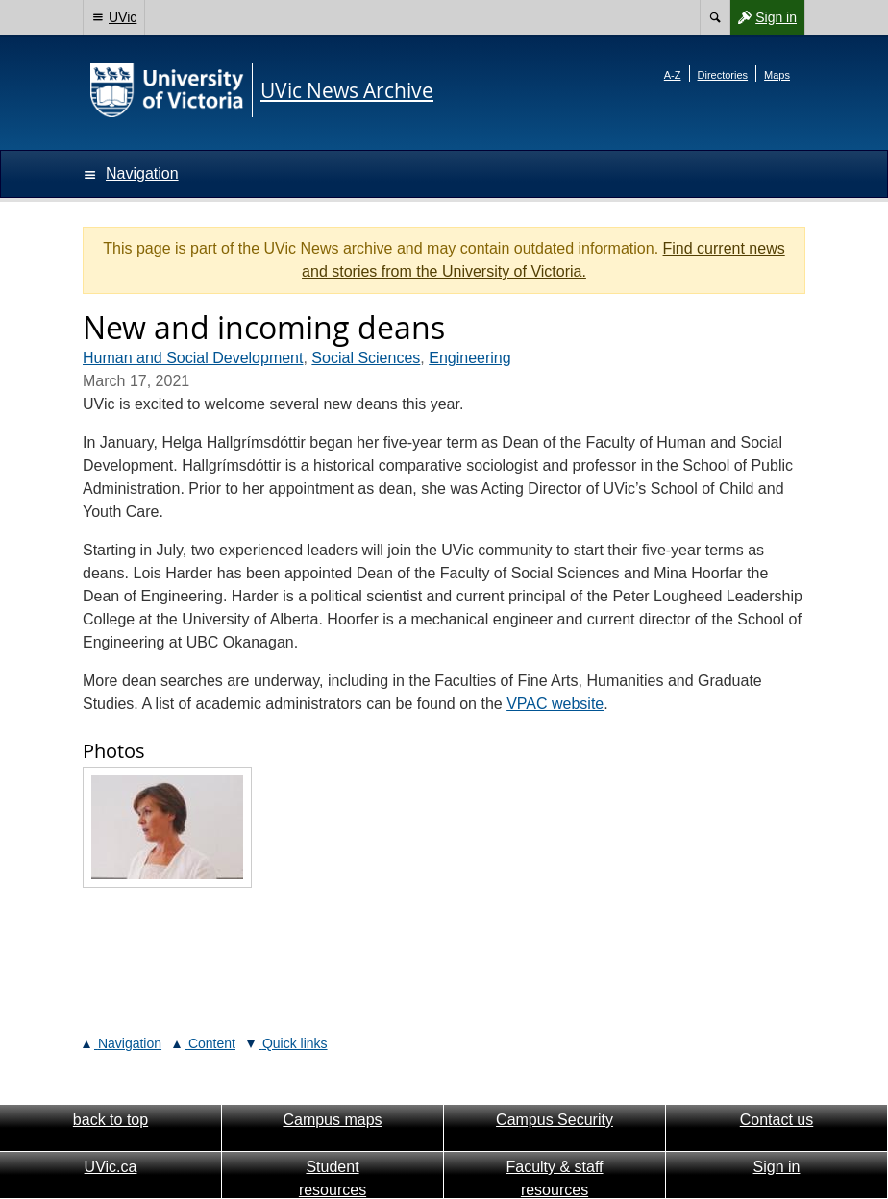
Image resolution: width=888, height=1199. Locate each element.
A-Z (672, 75)
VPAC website (555, 704)
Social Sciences (365, 358)
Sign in (763, 17)
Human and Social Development (193, 358)
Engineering (469, 358)
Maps (777, 75)
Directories (723, 75)
